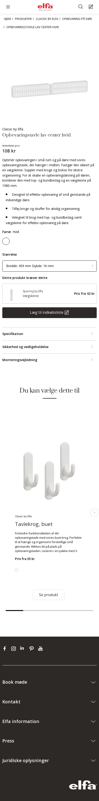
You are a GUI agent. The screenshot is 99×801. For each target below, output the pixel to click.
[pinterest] (32, 648)
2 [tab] (32, 610)
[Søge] (81, 7)
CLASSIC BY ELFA (47, 19)
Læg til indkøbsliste (46, 312)
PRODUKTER (23, 19)
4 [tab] (67, 610)
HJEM (7, 19)
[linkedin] (23, 648)
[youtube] (41, 648)
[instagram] (14, 648)
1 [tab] (14, 610)
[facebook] (5, 648)
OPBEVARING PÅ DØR (77, 19)
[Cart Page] (91, 7)
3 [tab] (49, 610)
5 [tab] (84, 610)
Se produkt (48, 594)
